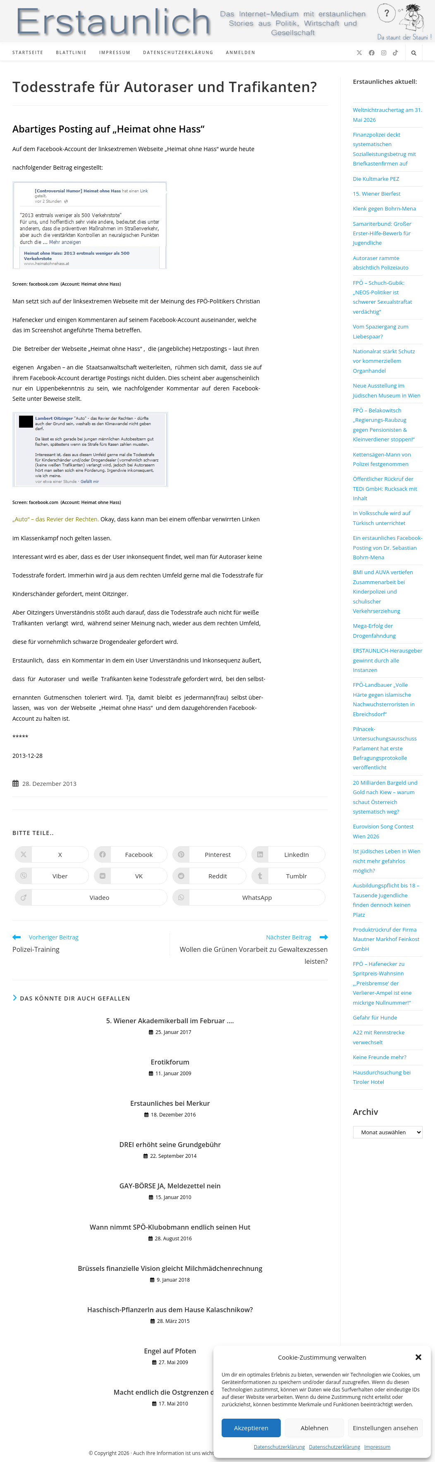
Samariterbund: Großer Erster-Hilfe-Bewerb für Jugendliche (382, 233)
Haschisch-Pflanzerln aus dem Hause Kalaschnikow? (170, 1309)
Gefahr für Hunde (375, 1017)
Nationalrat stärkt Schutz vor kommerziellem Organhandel (384, 361)
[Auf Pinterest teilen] (209, 854)
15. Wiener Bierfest (377, 193)
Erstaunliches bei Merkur (170, 1103)
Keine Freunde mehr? (379, 1057)
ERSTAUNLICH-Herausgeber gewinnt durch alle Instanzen (388, 660)
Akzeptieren (251, 1428)
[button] (418, 1357)
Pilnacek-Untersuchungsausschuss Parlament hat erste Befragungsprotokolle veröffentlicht (385, 748)
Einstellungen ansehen (385, 1428)
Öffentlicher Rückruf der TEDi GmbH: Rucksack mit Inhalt (385, 488)
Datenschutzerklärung (279, 1446)
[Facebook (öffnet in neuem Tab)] (372, 53)
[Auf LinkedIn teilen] (288, 854)
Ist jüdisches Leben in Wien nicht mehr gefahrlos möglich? (387, 860)
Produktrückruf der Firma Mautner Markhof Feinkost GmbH (386, 939)
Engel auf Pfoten (170, 1351)
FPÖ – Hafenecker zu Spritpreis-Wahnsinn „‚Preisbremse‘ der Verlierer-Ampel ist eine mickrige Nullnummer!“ (382, 983)
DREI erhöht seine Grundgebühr (170, 1144)
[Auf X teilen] (52, 854)
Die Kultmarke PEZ (376, 178)
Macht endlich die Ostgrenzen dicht (170, 1392)
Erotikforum (170, 1062)
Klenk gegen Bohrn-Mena (384, 208)
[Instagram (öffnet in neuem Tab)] (384, 53)
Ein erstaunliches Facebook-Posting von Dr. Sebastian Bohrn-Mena (388, 547)
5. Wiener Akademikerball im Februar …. (170, 1020)
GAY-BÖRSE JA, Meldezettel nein (170, 1185)
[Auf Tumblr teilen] (288, 876)
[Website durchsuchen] (414, 53)
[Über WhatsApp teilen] (248, 897)
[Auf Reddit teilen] (209, 876)
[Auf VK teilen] (131, 876)
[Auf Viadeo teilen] (91, 897)
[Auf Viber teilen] (52, 876)
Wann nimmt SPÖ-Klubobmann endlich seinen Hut (170, 1227)
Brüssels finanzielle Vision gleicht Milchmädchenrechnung (170, 1268)
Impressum (377, 1446)
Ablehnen (314, 1428)
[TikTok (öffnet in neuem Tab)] (395, 53)
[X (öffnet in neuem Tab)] (359, 53)
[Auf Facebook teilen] (131, 854)
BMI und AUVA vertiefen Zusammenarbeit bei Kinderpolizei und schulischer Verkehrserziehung (383, 591)
